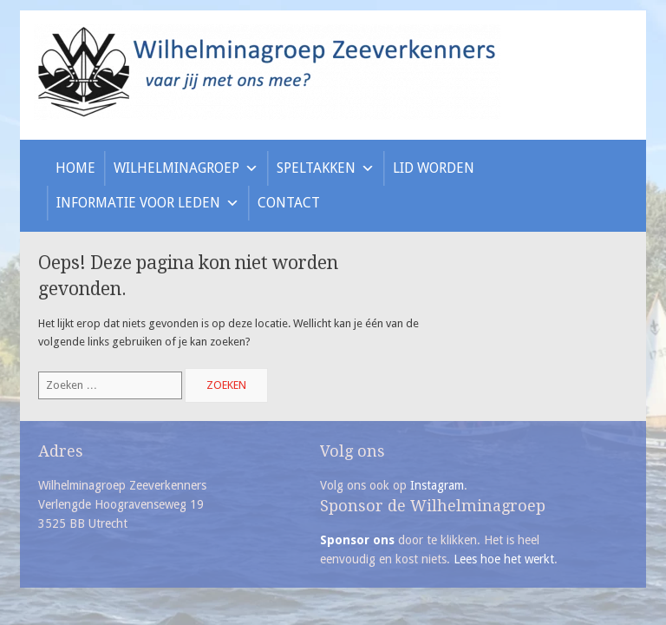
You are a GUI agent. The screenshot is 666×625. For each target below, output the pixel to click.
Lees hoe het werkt (504, 559)
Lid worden (433, 168)
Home (75, 168)
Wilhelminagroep (186, 168)
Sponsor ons (357, 540)
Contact (289, 202)
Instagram (437, 485)
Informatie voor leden (147, 202)
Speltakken (326, 168)
